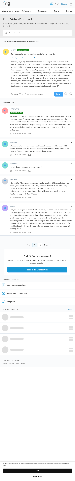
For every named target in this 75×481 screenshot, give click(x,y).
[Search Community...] (38, 33)
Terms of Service (20, 363)
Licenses (11, 363)
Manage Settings (37, 476)
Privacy (5, 363)
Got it (37, 471)
